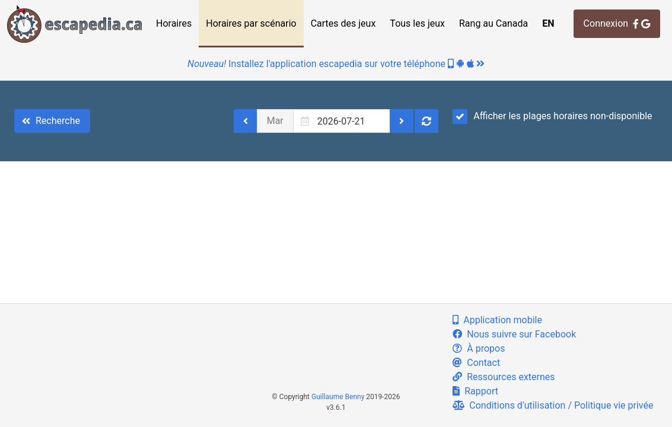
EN (548, 23)
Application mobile (497, 320)
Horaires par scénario (251, 23)
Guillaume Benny (337, 397)
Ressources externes (504, 377)
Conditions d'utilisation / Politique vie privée (553, 405)
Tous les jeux (417, 23)
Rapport (475, 391)
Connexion (617, 23)
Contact (476, 362)
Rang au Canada (493, 23)
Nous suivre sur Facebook (514, 334)
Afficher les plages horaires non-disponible (552, 116)
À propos (479, 348)
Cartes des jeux (343, 23)
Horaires (174, 23)
